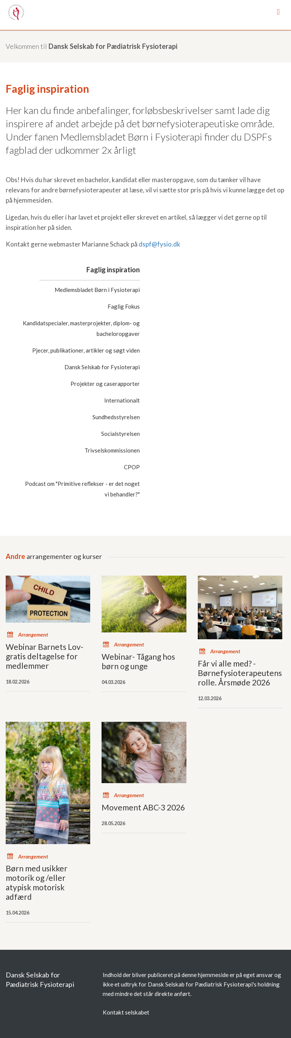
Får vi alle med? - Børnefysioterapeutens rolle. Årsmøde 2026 (240, 673)
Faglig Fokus (124, 306)
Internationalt (122, 400)
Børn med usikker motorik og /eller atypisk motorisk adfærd (36, 882)
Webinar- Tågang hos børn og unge (138, 661)
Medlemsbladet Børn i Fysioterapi (97, 289)
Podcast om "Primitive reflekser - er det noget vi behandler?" (82, 489)
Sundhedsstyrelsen (116, 417)
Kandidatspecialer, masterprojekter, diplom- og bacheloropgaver (81, 328)
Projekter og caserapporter (105, 383)
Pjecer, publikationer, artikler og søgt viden (86, 350)
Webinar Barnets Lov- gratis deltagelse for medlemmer (44, 656)
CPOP (132, 467)
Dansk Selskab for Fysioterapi (102, 367)
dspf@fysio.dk (159, 244)
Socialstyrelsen (120, 433)
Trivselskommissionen (112, 450)
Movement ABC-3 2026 (143, 807)
